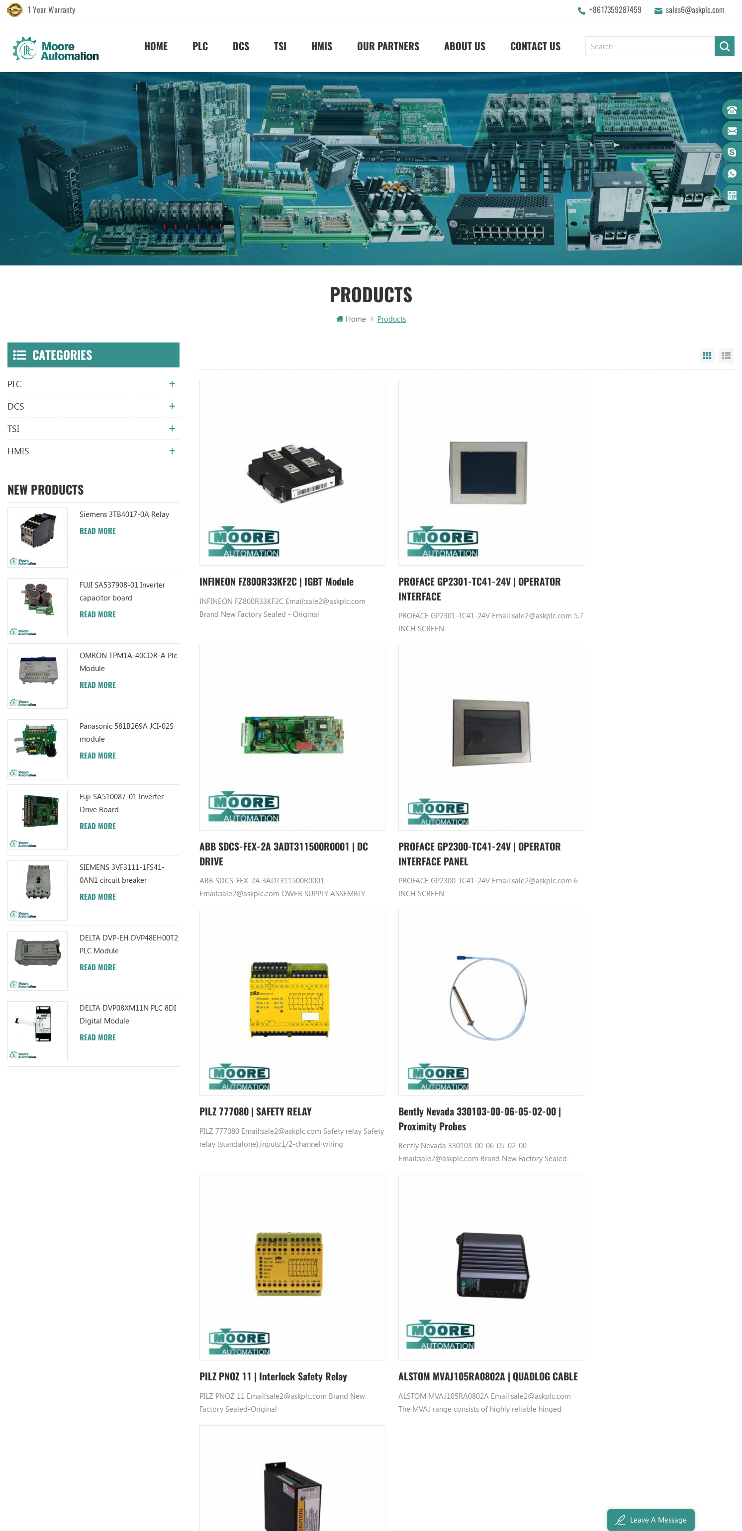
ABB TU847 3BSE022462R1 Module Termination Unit (364, 1262)
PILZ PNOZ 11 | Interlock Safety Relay (275, 1054)
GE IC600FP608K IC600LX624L (485, 1363)
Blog (218, 1313)
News (220, 1279)
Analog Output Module (475, 1397)
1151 (423, 1136)
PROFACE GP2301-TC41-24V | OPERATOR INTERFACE (440, 571)
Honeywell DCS (462, 1262)
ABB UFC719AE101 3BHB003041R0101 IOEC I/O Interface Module (364, 1296)
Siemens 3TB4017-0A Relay (124, 515)
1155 (510, 1136)
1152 (442, 1136)
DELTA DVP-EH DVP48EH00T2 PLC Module (129, 945)
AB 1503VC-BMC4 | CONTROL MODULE (635, 1054)
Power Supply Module (472, 1313)
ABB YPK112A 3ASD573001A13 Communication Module (364, 1245)
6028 (547, 1136)
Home (156, 45)
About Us (464, 45)
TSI (280, 45)
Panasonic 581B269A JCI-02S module (127, 733)
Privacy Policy (233, 1380)
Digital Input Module (471, 1296)
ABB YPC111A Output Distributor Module (364, 1330)
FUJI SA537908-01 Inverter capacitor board (122, 592)
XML (218, 1363)
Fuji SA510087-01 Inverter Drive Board (122, 804)
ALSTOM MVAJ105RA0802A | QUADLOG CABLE (457, 1062)
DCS (241, 45)
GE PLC (448, 1245)
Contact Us (535, 45)
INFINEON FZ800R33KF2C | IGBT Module (280, 563)
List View (726, 357)
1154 (491, 1136)
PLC (200, 45)
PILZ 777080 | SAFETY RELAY (435, 809)
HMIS (321, 45)
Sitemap (224, 1347)
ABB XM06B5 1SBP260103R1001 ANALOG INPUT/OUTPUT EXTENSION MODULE (364, 1313)
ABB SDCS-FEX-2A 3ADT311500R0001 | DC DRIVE (639, 571)
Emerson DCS (459, 1279)
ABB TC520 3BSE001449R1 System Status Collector (364, 1380)
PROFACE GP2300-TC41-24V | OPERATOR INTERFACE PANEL (261, 816)
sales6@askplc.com (695, 9)
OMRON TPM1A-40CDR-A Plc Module (128, 663)
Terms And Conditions (246, 1330)
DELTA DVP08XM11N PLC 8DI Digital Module (128, 1016)
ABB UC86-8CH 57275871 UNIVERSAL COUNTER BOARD (364, 1279)
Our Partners (388, 45)
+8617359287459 (615, 9)
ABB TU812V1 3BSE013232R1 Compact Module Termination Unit (364, 1347)
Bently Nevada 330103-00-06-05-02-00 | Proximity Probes (635, 816)
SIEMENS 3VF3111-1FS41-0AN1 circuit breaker (122, 874)
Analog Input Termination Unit (486, 1347)
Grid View (707, 357)
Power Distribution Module (481, 1380)
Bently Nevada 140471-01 (479, 1330)
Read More (98, 532)
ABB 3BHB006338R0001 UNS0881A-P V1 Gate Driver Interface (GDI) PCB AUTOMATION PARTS (364, 1397)
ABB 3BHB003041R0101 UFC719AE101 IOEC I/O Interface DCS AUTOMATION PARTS (364, 1363)
